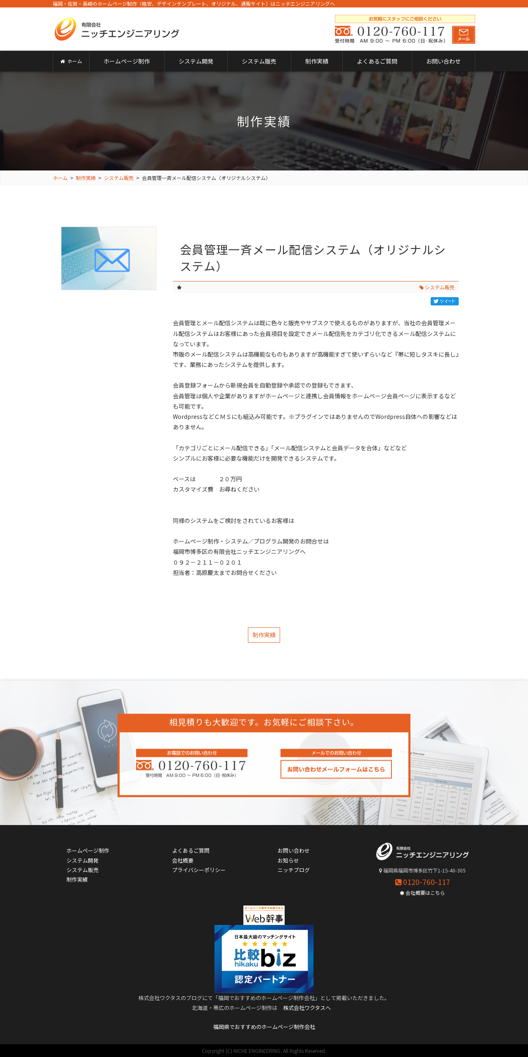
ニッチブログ (294, 870)
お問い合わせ (443, 61)
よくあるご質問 (377, 61)
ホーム (71, 60)
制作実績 (316, 61)
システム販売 (259, 61)
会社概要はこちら (422, 892)
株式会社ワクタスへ (307, 1008)
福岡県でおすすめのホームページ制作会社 (264, 1027)
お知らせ (288, 860)
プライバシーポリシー (199, 870)
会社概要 (182, 860)
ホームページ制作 (127, 61)
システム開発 (196, 61)
